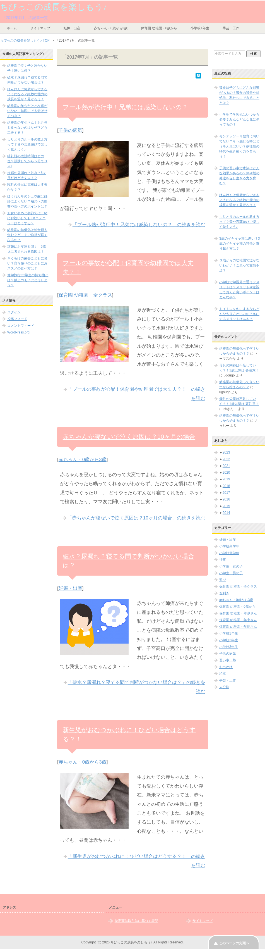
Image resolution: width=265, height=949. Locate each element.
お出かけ (226, 667)
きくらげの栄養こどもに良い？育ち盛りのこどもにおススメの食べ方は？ (27, 263)
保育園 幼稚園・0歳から (159, 28)
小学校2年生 (228, 640)
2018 (226, 486)
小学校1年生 (200, 28)
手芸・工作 (231, 28)
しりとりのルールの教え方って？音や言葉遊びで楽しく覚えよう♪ (27, 144)
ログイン (14, 312)
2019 (226, 479)
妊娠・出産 (72, 28)
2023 (226, 452)
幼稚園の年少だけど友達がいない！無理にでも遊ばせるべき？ (27, 111)
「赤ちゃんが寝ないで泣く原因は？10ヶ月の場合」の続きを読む (136, 518)
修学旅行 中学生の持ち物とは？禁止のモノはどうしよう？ (27, 280)
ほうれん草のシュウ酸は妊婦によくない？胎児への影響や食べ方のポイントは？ (27, 201)
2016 (226, 499)
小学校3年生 (228, 647)
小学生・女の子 (231, 566)
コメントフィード (20, 326)
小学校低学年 (229, 553)
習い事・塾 (227, 660)
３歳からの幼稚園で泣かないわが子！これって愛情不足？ (239, 265)
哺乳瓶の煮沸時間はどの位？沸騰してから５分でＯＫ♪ (27, 161)
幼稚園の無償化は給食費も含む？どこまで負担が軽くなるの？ (27, 235)
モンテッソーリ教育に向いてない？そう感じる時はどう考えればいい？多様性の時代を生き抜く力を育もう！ (239, 146)
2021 (226, 466)
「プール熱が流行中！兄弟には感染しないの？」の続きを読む (139, 224)
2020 (226, 472)
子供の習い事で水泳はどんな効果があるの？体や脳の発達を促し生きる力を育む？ (239, 175)
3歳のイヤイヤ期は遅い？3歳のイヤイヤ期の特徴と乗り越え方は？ (239, 244)
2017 (226, 493)
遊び (222, 580)
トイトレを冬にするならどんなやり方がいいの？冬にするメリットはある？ (239, 314)
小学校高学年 (229, 546)
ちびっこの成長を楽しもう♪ (53, 6)
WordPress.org (18, 332)
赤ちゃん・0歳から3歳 (110, 28)
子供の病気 (70, 130)
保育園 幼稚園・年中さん (238, 620)
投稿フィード (17, 319)
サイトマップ (40, 28)
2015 (226, 506)
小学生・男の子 (231, 573)
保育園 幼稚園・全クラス (85, 295)
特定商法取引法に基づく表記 (136, 921)
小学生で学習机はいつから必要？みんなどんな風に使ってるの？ (239, 120)
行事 (222, 560)
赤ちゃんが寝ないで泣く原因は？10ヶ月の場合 (129, 436)
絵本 (222, 674)
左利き (224, 593)
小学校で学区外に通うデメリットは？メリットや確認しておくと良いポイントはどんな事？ (239, 289)
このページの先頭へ (234, 943)
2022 (226, 459)
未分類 (224, 687)
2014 (226, 513)
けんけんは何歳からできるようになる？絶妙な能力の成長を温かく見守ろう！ (27, 94)
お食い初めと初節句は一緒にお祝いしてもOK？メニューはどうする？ (27, 218)
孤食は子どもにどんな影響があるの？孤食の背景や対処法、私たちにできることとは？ (239, 95)
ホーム (12, 28)
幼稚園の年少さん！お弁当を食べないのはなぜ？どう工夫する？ (27, 128)
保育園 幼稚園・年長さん (238, 627)
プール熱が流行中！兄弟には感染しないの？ (125, 107)
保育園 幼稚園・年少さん (238, 613)
